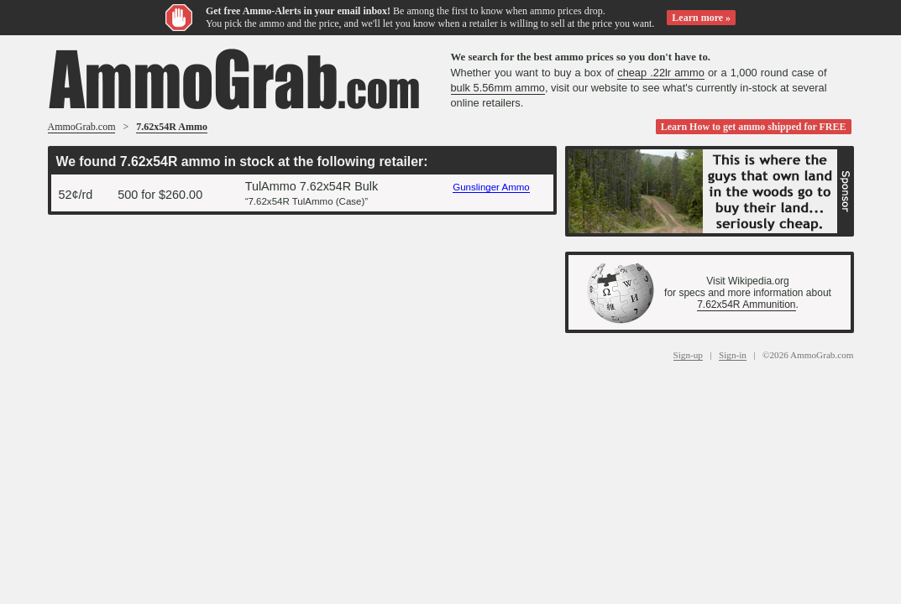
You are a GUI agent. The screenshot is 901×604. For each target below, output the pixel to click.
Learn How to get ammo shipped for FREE (753, 127)
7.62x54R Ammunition (746, 304)
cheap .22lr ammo (661, 72)
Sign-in (732, 355)
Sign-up (688, 355)
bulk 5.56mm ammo (498, 87)
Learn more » (701, 17)
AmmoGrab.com (82, 127)
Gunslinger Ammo (491, 187)
